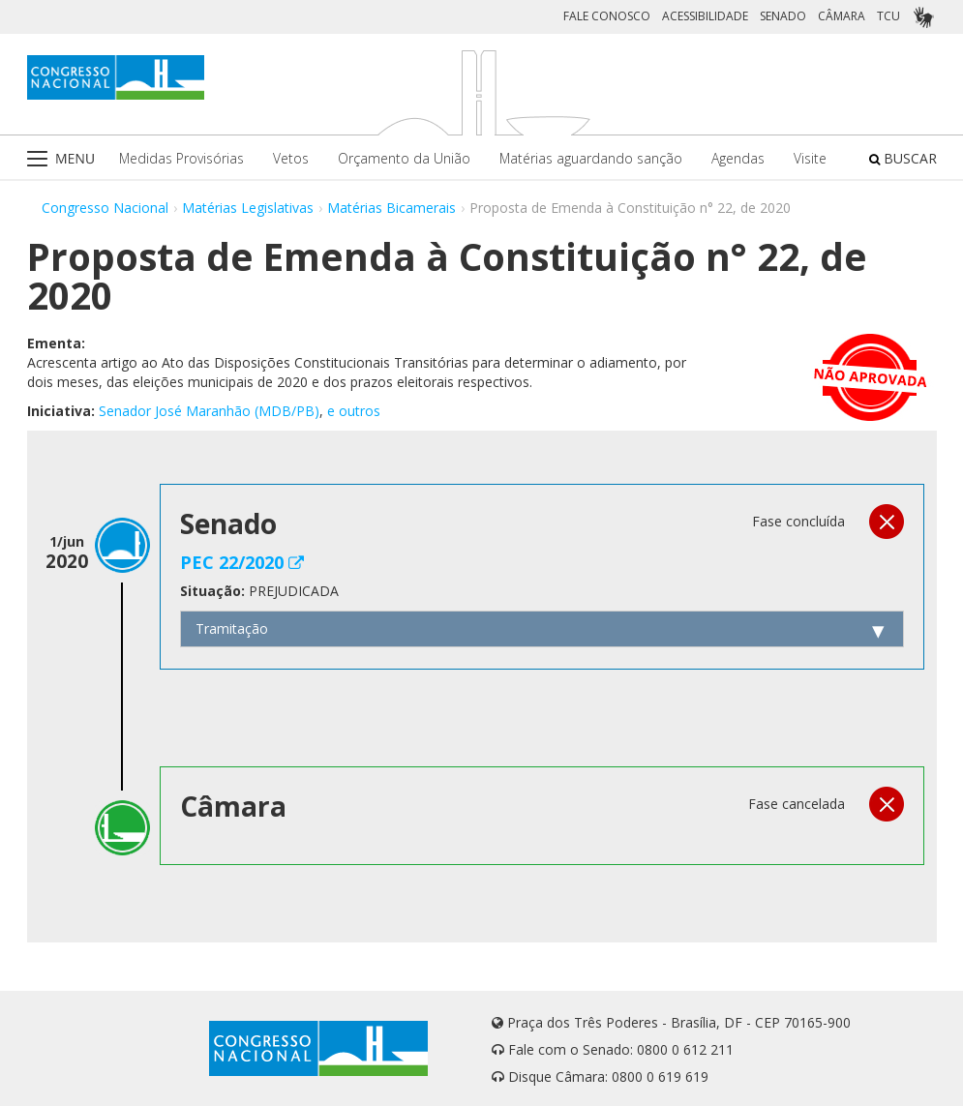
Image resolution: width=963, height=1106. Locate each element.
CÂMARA (841, 16)
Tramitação (232, 628)
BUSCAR (903, 158)
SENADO (783, 16)
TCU (888, 16)
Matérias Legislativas (248, 207)
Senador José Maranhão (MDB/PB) (209, 411)
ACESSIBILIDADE (705, 16)
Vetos (291, 158)
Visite (810, 158)
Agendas (738, 158)
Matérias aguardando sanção (590, 158)
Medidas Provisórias (181, 158)
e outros (353, 411)
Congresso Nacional (105, 207)
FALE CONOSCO (606, 16)
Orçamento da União (404, 158)
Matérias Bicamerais (391, 207)
